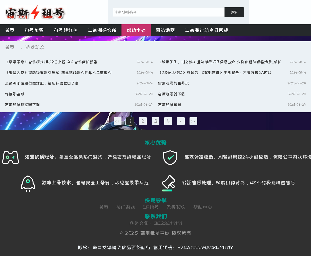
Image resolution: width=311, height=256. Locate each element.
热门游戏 (125, 207)
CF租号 (151, 207)
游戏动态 (35, 47)
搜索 (234, 12)
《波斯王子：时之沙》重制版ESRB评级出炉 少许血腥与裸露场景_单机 (220, 62)
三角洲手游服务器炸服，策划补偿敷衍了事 (42, 83)
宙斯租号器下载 (171, 94)
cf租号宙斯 (14, 94)
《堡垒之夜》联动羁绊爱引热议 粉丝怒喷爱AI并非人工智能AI (58, 72)
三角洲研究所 (102, 30)
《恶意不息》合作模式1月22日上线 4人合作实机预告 (51, 62)
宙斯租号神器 (169, 105)
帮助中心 (136, 30)
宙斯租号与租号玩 (173, 83)
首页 (10, 30)
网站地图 (165, 30)
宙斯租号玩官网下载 (22, 105)
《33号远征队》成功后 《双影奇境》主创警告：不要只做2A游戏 (215, 72)
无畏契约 (176, 207)
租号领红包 (65, 30)
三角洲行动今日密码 (206, 30)
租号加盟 (34, 30)
